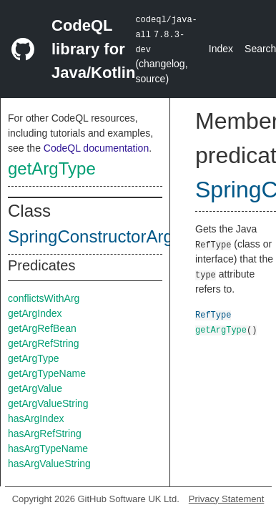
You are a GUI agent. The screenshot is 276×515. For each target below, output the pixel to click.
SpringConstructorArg (90, 236)
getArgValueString (48, 403)
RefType (213, 314)
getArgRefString (43, 343)
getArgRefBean (42, 328)
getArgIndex (35, 313)
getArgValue (35, 388)
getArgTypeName (47, 373)
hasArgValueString (49, 463)
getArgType (52, 168)
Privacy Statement (227, 499)
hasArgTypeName (48, 448)
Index (221, 48)
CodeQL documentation (96, 148)
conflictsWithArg (43, 298)
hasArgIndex (36, 418)
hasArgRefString (45, 433)
